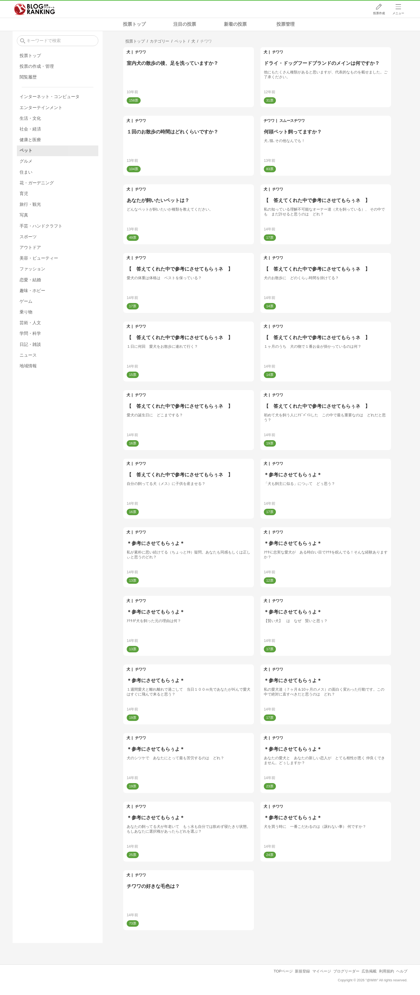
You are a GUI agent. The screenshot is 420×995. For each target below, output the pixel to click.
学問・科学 (30, 333)
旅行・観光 (30, 204)
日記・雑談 (30, 344)
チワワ (140, 52)
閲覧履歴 (28, 77)
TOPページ (283, 971)
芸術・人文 (30, 322)
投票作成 (379, 13)
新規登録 (302, 971)
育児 (24, 193)
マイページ (321, 971)
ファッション (32, 269)
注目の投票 (184, 24)
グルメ (26, 161)
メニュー (398, 13)
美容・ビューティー (39, 258)
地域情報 (28, 366)
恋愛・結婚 (30, 280)
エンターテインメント (41, 107)
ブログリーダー (346, 971)
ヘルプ (401, 971)
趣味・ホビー (32, 290)
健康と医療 (30, 139)
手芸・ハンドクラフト (41, 226)
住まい (26, 172)
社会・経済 (30, 129)
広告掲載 (369, 971)
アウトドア (30, 247)
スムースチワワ (292, 120)
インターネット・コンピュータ (50, 96)
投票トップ (134, 24)
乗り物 (26, 312)
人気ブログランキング (34, 9)
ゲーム (26, 301)
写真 (24, 215)
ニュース (28, 355)
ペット (26, 150)
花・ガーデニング (37, 183)
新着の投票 (235, 24)
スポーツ (28, 236)
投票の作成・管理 (37, 66)
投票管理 (285, 24)
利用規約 (386, 971)
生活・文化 (30, 118)
